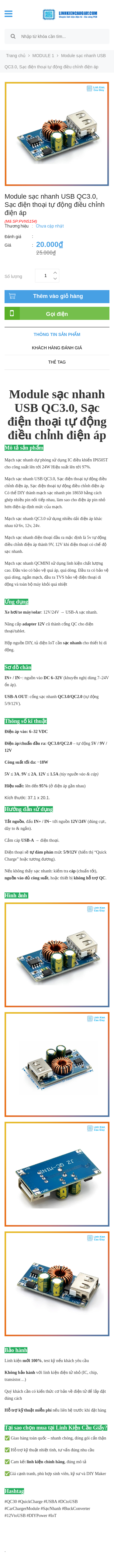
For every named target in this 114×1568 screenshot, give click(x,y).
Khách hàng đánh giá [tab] (57, 347)
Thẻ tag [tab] (57, 362)
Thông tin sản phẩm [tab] (57, 334)
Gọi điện (57, 314)
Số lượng (13, 275)
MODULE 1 (43, 55)
